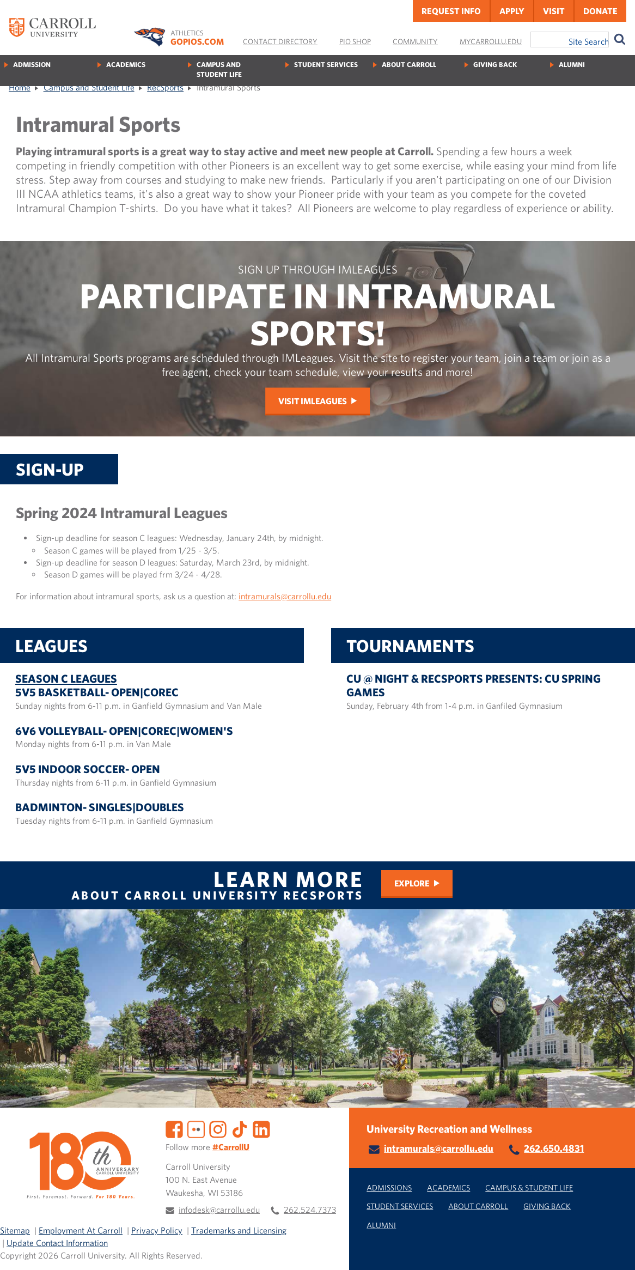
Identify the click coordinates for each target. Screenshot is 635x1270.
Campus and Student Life (219, 69)
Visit (554, 11)
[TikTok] (239, 1128)
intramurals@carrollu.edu (285, 596)
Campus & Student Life (529, 1187)
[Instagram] (218, 1128)
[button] (614, 1249)
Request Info (451, 11)
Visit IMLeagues (312, 400)
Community (415, 41)
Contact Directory (280, 41)
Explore (412, 883)
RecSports (165, 87)
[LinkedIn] (261, 1128)
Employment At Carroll (81, 1230)
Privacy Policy (156, 1230)
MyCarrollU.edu (491, 41)
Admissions (389, 1187)
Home (19, 87)
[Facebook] (174, 1128)
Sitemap (15, 1230)
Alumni (572, 64)
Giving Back (495, 64)
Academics (125, 64)
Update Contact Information (57, 1243)
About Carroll (409, 64)
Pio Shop (355, 41)
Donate (600, 11)
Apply (511, 11)
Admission (32, 64)
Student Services (326, 64)
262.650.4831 (554, 1148)
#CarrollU (230, 1147)
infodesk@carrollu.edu (219, 1209)
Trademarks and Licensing (238, 1230)
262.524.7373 (310, 1209)
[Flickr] (196, 1128)
